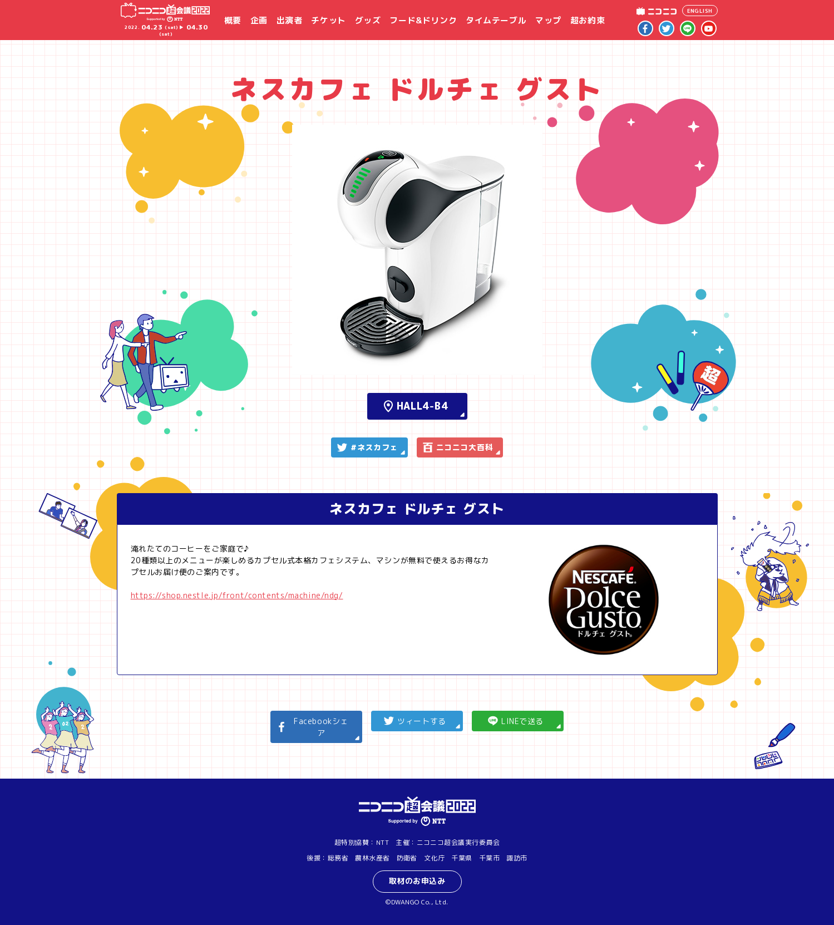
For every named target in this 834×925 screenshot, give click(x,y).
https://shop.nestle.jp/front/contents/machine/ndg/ (237, 595)
